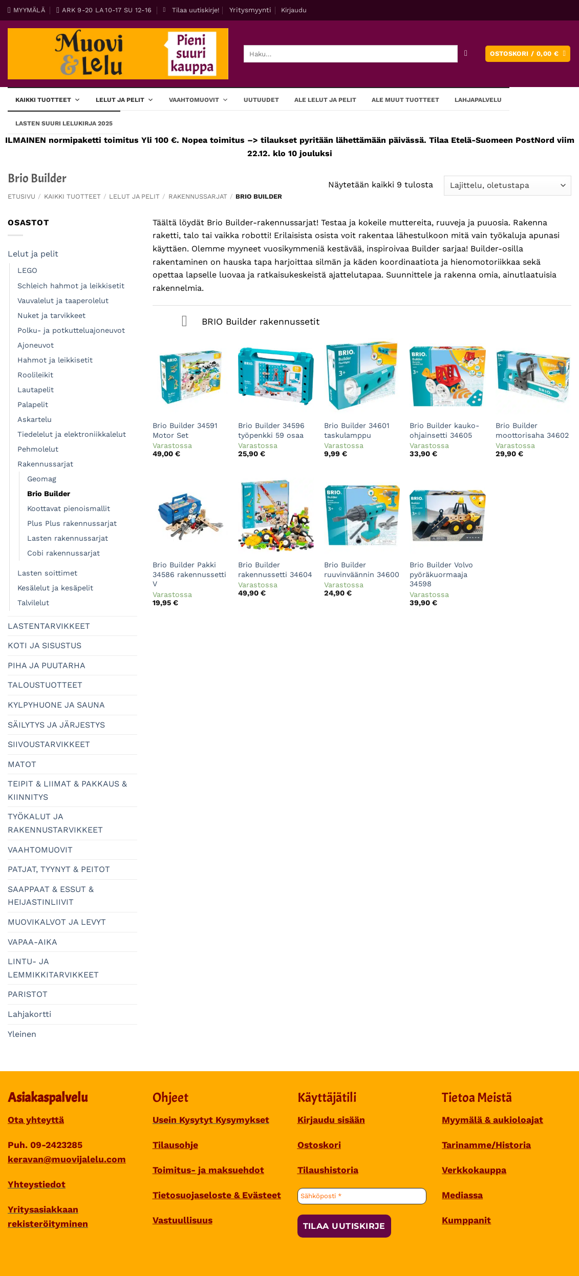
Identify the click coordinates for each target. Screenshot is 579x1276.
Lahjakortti (29, 1014)
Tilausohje (175, 1145)
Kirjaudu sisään (331, 1120)
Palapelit (32, 404)
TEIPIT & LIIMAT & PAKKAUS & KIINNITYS (67, 790)
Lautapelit (35, 390)
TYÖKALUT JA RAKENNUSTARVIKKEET (55, 823)
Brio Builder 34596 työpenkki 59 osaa (271, 430)
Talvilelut (33, 603)
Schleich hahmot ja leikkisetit (70, 286)
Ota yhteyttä (36, 1120)
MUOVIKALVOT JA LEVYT (57, 922)
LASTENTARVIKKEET (49, 626)
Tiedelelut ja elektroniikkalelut (71, 434)
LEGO (27, 270)
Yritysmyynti (250, 10)
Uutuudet (261, 99)
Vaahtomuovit (198, 99)
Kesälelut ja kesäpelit (55, 588)
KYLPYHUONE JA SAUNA (56, 705)
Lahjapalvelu (478, 99)
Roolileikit (35, 375)
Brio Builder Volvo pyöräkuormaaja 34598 (441, 574)
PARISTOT (28, 994)
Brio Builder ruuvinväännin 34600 (361, 570)
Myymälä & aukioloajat (492, 1120)
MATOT (22, 764)
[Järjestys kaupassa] (507, 186)
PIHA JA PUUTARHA (46, 665)
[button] (191, 10)
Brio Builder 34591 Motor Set (185, 430)
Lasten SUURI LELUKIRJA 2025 (64, 123)
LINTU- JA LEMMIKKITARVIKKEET (53, 968)
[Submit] (466, 54)
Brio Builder (48, 494)
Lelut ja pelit (125, 99)
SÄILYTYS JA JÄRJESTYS (56, 725)
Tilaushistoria (327, 1170)
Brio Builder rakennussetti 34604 (275, 570)
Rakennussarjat (197, 196)
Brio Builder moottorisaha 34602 (532, 430)
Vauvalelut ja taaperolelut (63, 300)
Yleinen (22, 1034)
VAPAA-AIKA (32, 942)
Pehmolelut (37, 449)
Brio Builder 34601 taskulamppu (357, 430)
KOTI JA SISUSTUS (44, 645)
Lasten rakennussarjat (67, 538)
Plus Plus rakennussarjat (72, 523)
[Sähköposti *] (362, 1196)
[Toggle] (184, 322)
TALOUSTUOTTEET (45, 685)
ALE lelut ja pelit (325, 99)
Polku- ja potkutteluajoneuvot (71, 330)
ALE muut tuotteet (405, 99)
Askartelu (34, 419)
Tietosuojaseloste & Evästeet (217, 1195)
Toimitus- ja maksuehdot (208, 1170)
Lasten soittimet (47, 573)
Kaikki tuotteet (47, 99)
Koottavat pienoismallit (68, 508)
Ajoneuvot (35, 345)
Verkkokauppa (474, 1170)
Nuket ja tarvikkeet (51, 315)
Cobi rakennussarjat (63, 553)
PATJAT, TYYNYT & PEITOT (59, 869)
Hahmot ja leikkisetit (55, 360)
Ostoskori (319, 1145)
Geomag (41, 479)
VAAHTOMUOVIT (40, 850)
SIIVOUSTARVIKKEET (49, 744)
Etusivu (21, 196)
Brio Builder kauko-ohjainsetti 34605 (444, 430)
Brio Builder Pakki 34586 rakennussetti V (189, 574)
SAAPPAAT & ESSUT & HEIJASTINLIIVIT (51, 895)
